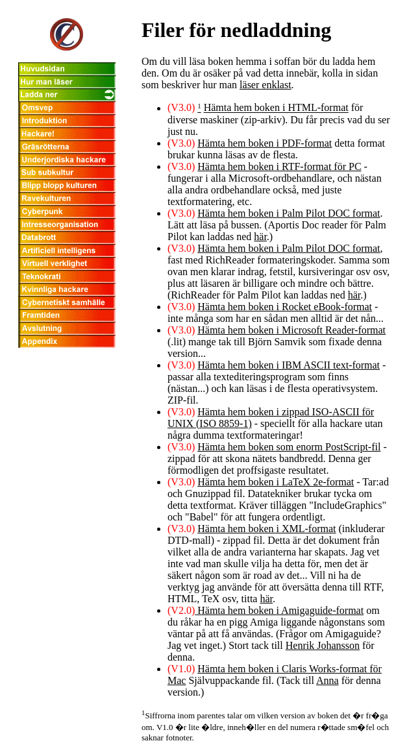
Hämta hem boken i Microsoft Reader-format (291, 329)
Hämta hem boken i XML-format (266, 528)
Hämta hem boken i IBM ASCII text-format (288, 365)
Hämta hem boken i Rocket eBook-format (284, 306)
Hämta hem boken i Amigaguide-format (279, 610)
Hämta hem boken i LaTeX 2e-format (275, 481)
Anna (327, 680)
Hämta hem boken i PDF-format (264, 143)
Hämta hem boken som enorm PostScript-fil (288, 446)
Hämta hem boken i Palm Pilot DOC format (288, 213)
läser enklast (265, 84)
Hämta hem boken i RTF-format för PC (279, 166)
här (260, 236)
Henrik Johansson (323, 645)
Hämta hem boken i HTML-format (276, 108)
